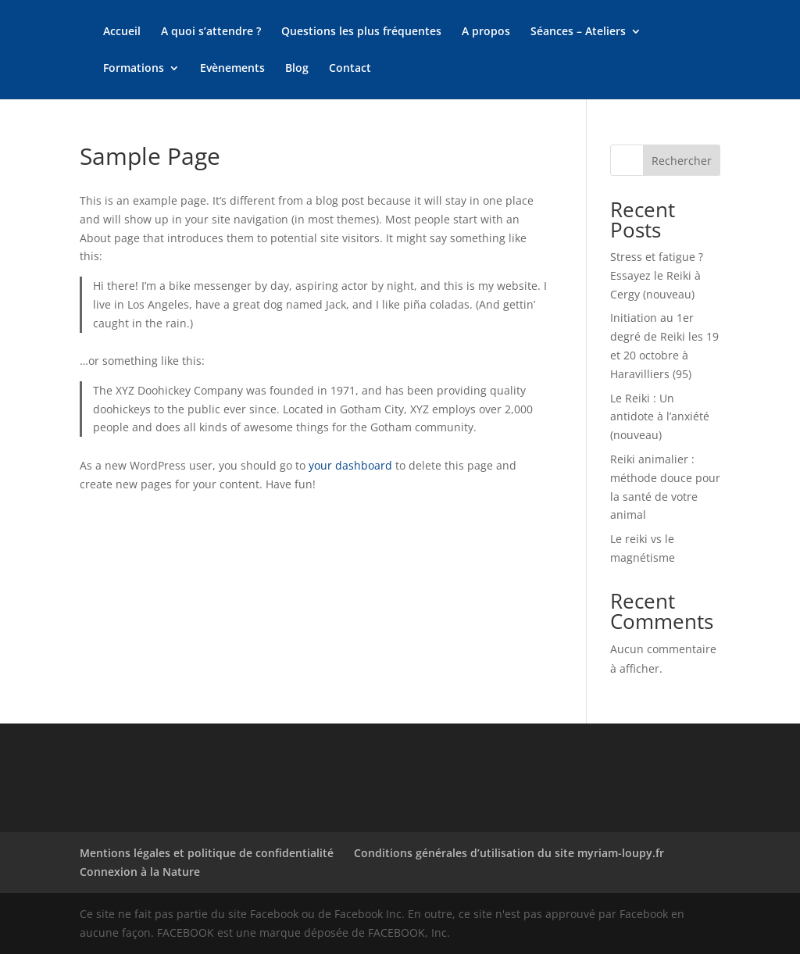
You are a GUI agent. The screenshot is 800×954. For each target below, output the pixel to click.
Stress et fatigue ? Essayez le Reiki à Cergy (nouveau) (656, 275)
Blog (297, 69)
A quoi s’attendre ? (211, 32)
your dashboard (350, 465)
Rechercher (682, 160)
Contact (350, 69)
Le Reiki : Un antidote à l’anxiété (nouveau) (659, 417)
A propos (486, 32)
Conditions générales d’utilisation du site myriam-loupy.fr (509, 852)
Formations (133, 69)
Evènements (232, 69)
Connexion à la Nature (140, 871)
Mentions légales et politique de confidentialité (207, 852)
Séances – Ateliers (578, 32)
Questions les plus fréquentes (361, 32)
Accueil (122, 32)
